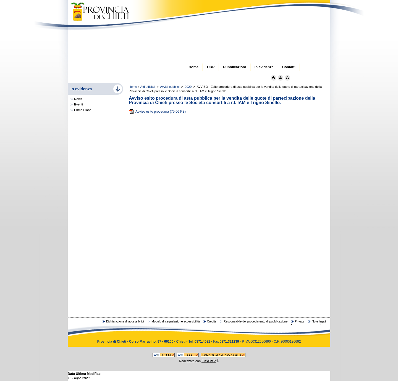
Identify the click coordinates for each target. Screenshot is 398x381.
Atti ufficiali (147, 86)
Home (133, 86)
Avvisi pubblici (169, 86)
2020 (188, 86)
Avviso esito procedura (157, 111)
